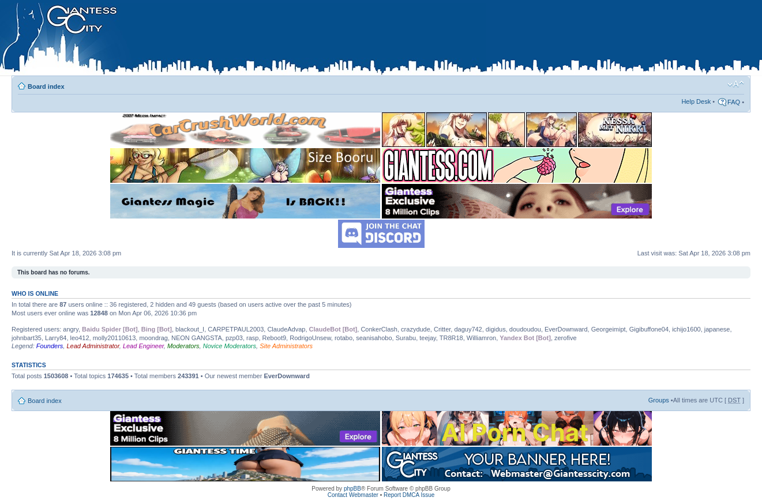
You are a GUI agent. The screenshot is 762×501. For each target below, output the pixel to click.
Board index (46, 86)
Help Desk (696, 101)
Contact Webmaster (353, 495)
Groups (658, 400)
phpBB (352, 488)
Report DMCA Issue (409, 495)
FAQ (733, 102)
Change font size (735, 84)
